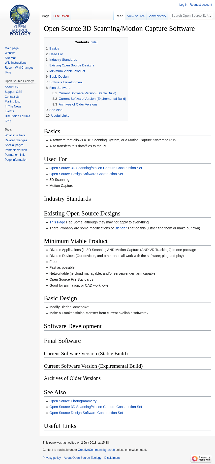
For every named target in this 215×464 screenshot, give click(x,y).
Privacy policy (52, 458)
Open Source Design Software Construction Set (86, 174)
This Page (57, 222)
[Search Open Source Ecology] (191, 15)
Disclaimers (112, 458)
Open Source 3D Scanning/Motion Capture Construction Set (95, 168)
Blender (120, 228)
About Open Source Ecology (82, 458)
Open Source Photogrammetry (72, 401)
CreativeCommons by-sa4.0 (96, 450)
